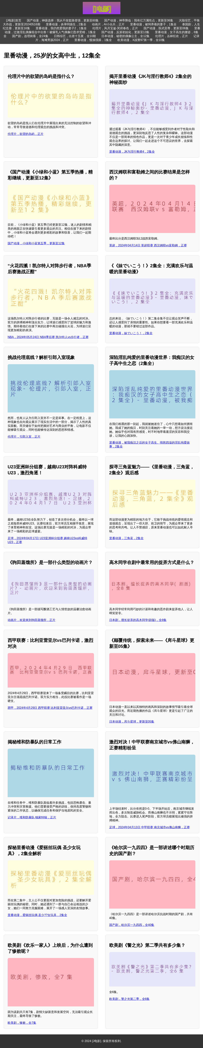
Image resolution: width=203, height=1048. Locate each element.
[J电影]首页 (13, 20)
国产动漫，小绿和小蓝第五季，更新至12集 (36, 243)
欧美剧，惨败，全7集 (22, 1022)
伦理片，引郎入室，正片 (24, 436)
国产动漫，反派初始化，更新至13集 (125, 32)
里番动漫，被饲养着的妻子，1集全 (153, 24)
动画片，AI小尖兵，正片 (108, 24)
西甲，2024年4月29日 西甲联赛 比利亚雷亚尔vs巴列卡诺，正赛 (50, 707)
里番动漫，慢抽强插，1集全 (93, 40)
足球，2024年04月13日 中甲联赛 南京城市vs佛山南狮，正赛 (149, 827)
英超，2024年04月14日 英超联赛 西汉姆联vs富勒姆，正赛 (148, 245)
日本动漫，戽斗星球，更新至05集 (131, 721)
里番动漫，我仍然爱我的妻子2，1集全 (61, 28)
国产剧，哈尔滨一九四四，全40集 (131, 924)
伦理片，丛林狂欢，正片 (171, 36)
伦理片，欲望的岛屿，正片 (25, 133)
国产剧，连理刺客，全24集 (30, 36)
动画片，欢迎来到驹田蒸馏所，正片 (31, 620)
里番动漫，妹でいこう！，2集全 (131, 333)
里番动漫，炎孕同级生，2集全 (66, 24)
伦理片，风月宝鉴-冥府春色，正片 (115, 28)
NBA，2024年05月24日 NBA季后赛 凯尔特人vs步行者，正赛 (48, 337)
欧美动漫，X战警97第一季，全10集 (141, 40)
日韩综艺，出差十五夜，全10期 (75, 36)
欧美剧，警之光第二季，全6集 (129, 998)
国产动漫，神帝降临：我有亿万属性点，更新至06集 (138, 20)
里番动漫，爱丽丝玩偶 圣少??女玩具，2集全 (37, 915)
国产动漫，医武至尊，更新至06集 (166, 28)
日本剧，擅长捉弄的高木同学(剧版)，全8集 (138, 620)
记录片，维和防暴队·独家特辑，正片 (32, 817)
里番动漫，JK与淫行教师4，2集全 (132, 151)
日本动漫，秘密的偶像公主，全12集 (125, 36)
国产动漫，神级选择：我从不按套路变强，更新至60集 (63, 20)
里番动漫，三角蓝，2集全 (126, 538)
